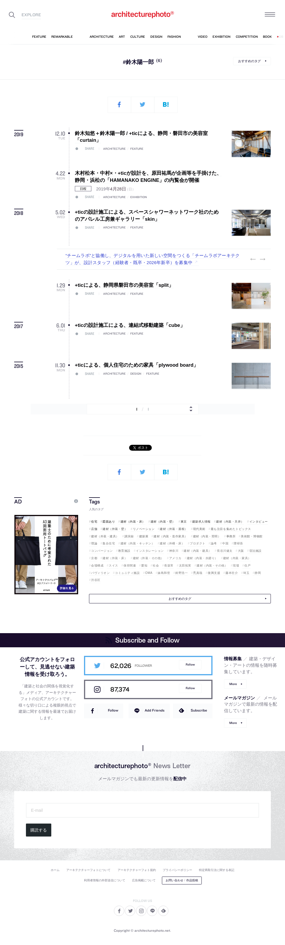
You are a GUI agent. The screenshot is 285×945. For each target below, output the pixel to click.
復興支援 (214, 572)
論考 (214, 543)
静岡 (258, 572)
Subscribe (199, 710)
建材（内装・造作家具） (171, 536)
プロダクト (197, 543)
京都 (94, 558)
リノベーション (144, 529)
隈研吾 (238, 543)
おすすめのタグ (249, 61)
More (233, 684)
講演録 (129, 536)
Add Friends (154, 710)
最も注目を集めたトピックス (231, 529)
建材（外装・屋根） (174, 529)
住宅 (94, 521)
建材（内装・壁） (163, 521)
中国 (225, 543)
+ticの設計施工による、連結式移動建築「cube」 (130, 325)
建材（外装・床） (115, 558)
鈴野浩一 (181, 572)
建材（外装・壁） (115, 529)
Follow (190, 664)
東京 (184, 521)
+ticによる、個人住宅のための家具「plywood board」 (137, 365)
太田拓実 (185, 565)
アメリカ (175, 558)
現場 (236, 565)
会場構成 (97, 565)
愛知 (144, 565)
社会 (156, 565)
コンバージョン (102, 550)
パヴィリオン (100, 572)
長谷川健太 (225, 550)
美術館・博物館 (252, 536)
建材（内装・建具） (198, 550)
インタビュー (258, 521)
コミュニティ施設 (127, 572)
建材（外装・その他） (148, 558)
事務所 (231, 536)
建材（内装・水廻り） (202, 558)
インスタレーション (150, 550)
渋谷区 (96, 580)
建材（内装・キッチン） (138, 543)
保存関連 (129, 565)
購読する (38, 830)
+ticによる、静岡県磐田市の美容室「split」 (124, 285)
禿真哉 (197, 572)
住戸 (247, 565)
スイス (113, 565)
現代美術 (199, 529)
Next (262, 259)
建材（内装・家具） (237, 558)
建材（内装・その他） (212, 565)
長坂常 (169, 565)
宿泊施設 (255, 550)
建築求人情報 (201, 521)
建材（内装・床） (133, 521)
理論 (94, 543)
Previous (253, 259)
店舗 (94, 529)
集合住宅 (109, 543)
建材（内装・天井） (230, 521)
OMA (149, 572)
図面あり (109, 521)
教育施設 (124, 550)
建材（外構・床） (172, 543)
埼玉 (246, 572)
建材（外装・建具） (105, 536)
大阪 (241, 550)
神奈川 (174, 550)
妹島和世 (164, 572)
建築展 (144, 536)
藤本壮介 (231, 572)
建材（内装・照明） (207, 536)
